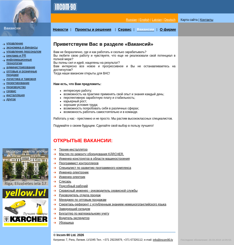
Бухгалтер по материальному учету (84, 213)
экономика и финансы (22, 47)
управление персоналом (23, 51)
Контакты (206, 20)
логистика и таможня (21, 79)
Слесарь (65, 181)
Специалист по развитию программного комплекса (95, 168)
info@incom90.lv (163, 239)
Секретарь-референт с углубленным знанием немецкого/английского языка (112, 204)
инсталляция (15, 95)
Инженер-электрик (72, 177)
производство (16, 87)
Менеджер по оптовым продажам (82, 200)
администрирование (20, 67)
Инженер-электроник (74, 172)
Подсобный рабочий (73, 186)
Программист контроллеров (78, 163)
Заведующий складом (74, 209)
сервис (11, 91)
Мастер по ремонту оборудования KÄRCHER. (91, 154)
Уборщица (66, 222)
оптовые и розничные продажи (21, 73)
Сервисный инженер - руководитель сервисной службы (98, 190)
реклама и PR (16, 55)
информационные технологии (19, 61)
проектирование (17, 83)
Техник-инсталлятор (73, 149)
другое (11, 99)
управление (14, 43)
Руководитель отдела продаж (80, 195)
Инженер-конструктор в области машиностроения (94, 158)
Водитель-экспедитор (74, 218)
